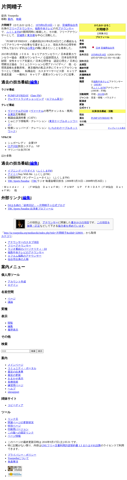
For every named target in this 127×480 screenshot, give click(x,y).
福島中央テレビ (101, 81)
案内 (10, 19)
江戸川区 (13, 146)
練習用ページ (15, 385)
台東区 (12, 114)
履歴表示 (13, 329)
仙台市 (111, 48)
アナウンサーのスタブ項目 (23, 242)
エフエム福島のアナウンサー (24, 255)
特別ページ (14, 425)
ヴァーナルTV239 (18, 111)
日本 (98, 48)
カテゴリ (6, 236)
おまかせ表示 (15, 378)
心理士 (31, 48)
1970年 (94, 54)
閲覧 (10, 323)
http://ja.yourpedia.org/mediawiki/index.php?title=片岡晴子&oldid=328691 (43, 232)
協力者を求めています (71, 225)
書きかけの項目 (80, 222)
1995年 (97, 84)
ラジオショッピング (32, 99)
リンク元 (13, 419)
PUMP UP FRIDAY (100, 118)
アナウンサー (66, 28)
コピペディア (15, 405)
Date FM (35, 95)
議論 (10, 302)
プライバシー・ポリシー (22, 454)
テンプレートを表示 (116, 128)
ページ (12, 298)
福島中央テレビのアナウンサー (26, 252)
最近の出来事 (15, 371)
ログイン (13, 285)
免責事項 (13, 461)
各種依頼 (13, 381)
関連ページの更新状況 (21, 422)
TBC (34, 181)
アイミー (13, 174)
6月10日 (102, 54)
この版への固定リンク (21, 432)
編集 (34, 82)
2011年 (101, 94)
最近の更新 (14, 375)
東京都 (31, 35)
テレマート (14, 99)
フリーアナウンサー (20, 28)
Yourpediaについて (18, 458)
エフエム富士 (54, 99)
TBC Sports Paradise (18, 181)
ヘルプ (12, 388)
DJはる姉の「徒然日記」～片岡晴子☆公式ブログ (36, 205)
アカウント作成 (17, 281)
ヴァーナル (37, 111)
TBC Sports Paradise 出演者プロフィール (30, 208)
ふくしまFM (99, 87)
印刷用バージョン (18, 429)
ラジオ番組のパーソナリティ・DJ (27, 249)
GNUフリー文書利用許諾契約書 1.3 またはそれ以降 (71, 445)
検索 (18, 19)
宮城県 (104, 48)
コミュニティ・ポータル (22, 368)
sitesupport (13, 392)
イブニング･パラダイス (21, 170)
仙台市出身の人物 (18, 259)
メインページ (15, 364)
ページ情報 (14, 436)
